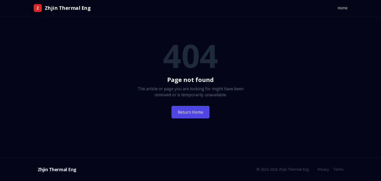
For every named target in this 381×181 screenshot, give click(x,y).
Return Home (190, 112)
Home (342, 8)
